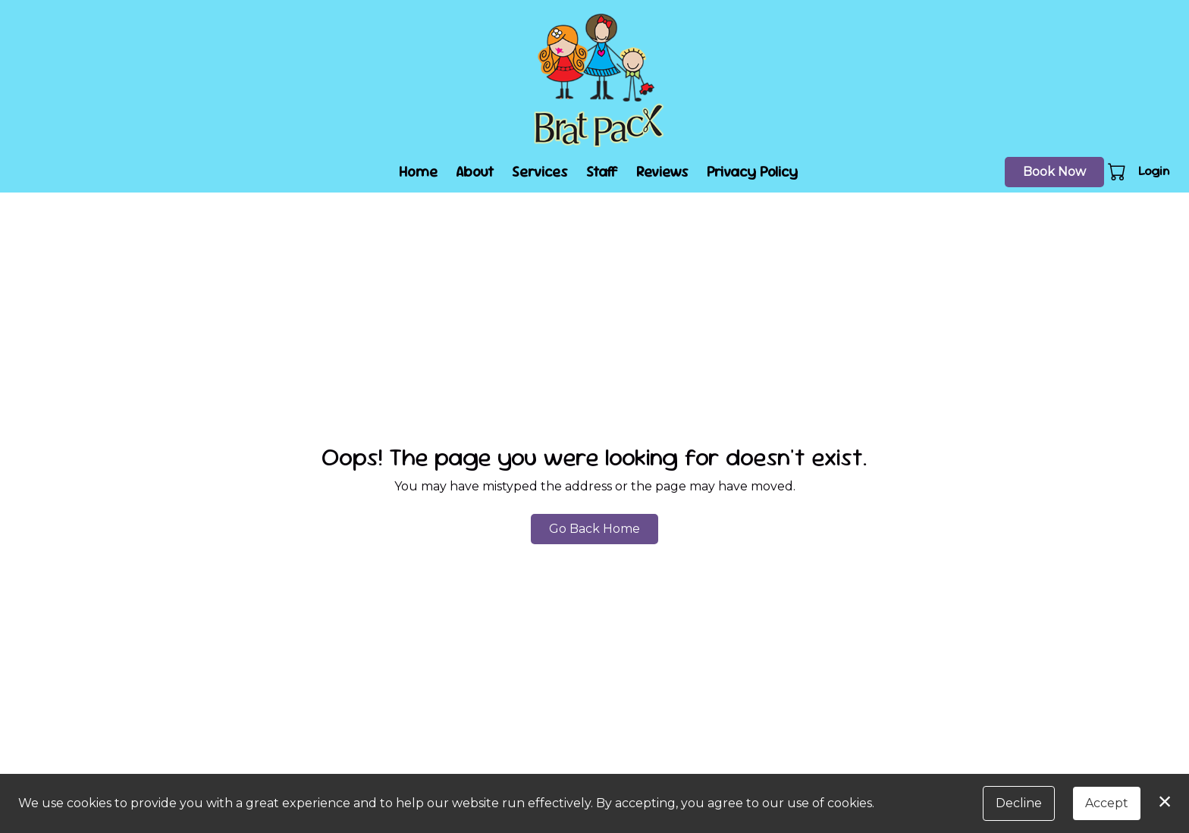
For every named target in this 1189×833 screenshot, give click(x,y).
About (475, 171)
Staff (602, 171)
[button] (1118, 171)
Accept (1106, 803)
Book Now (1054, 171)
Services (540, 171)
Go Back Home (594, 528)
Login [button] (1153, 171)
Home (418, 171)
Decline (1019, 803)
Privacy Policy (752, 171)
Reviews (662, 171)
